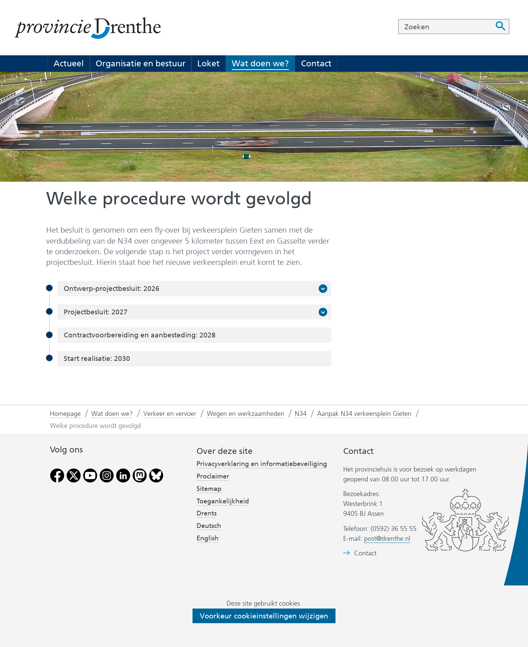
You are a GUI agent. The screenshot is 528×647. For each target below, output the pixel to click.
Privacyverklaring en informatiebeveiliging (262, 464)
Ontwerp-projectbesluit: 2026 (114, 288)
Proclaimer (213, 476)
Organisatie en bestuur (141, 63)
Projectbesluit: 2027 (98, 312)
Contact (316, 63)
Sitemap (209, 489)
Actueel (69, 63)
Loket (208, 63)
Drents (207, 513)
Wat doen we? (260, 63)
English (208, 538)
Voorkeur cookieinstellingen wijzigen (264, 615)
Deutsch (209, 526)
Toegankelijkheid (223, 501)
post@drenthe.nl (387, 539)
